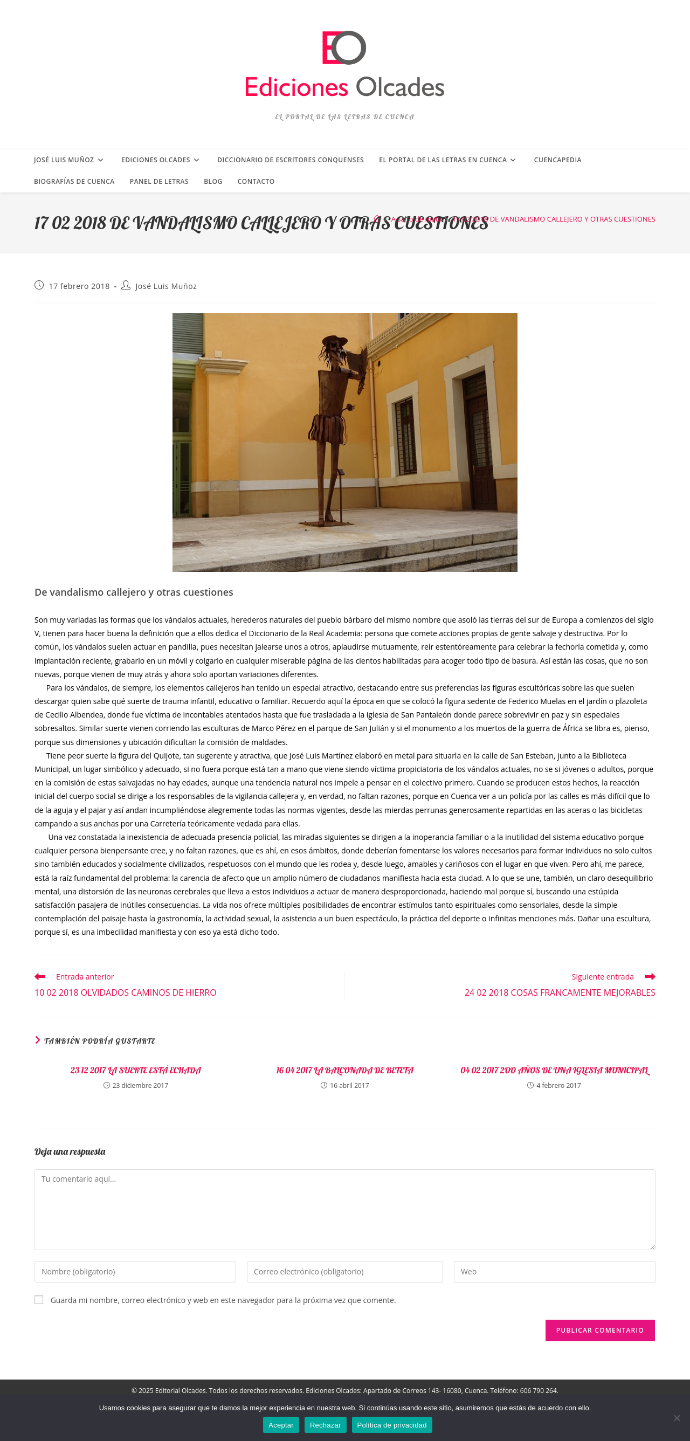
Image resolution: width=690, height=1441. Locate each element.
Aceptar (281, 1425)
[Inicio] (377, 219)
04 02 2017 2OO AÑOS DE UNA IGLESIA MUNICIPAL (554, 1070)
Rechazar (325, 1425)
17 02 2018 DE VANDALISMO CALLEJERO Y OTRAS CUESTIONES (554, 219)
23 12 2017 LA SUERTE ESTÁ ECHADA (136, 1070)
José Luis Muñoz (166, 286)
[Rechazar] (676, 1417)
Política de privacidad (392, 1425)
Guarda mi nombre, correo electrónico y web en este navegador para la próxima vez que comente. (223, 1300)
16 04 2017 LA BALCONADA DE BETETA (345, 1070)
